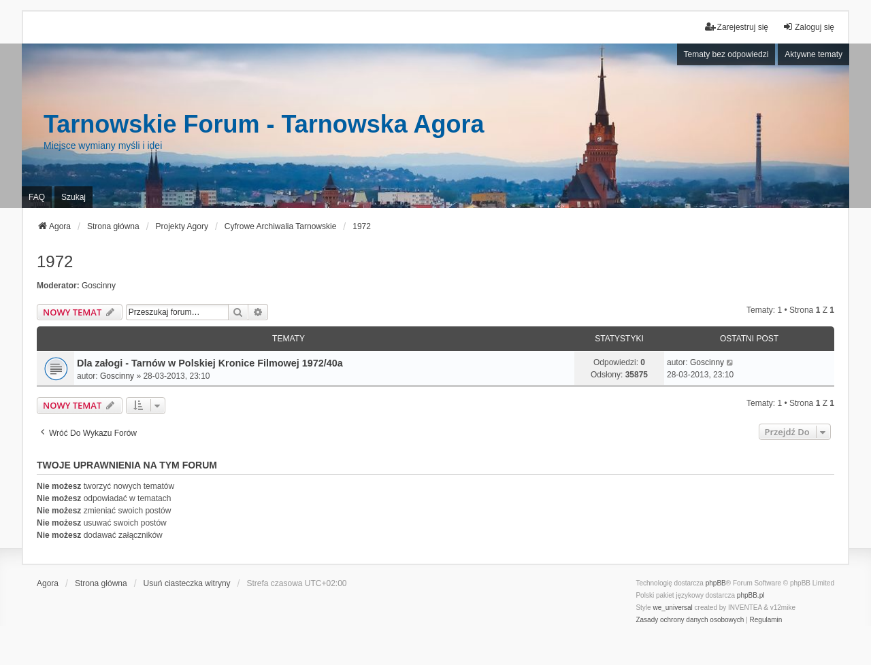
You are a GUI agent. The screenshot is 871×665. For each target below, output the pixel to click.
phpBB (716, 583)
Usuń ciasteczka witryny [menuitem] (187, 583)
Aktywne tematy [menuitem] (813, 54)
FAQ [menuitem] (37, 197)
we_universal (672, 607)
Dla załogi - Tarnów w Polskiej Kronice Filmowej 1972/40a (210, 363)
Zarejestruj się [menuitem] (736, 27)
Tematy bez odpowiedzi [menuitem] (726, 54)
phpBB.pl (751, 595)
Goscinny (99, 285)
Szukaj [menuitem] (73, 197)
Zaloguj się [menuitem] (808, 27)
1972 (55, 261)
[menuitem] (690, 620)
